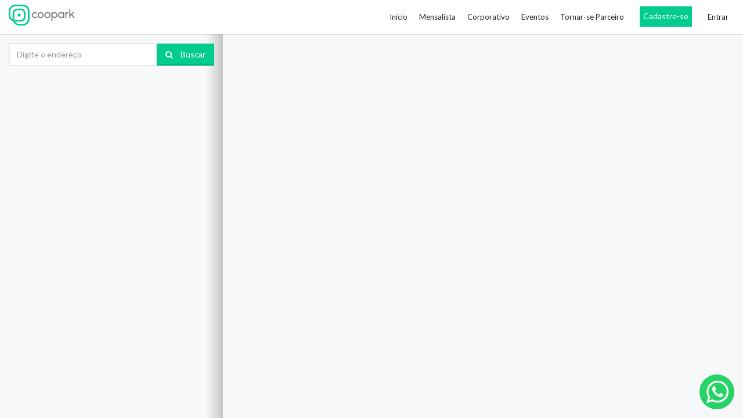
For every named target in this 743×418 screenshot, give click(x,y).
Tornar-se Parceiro (592, 16)
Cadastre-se (665, 16)
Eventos (535, 16)
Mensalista (437, 16)
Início (398, 16)
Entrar (718, 16)
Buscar (185, 54)
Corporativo (488, 16)
